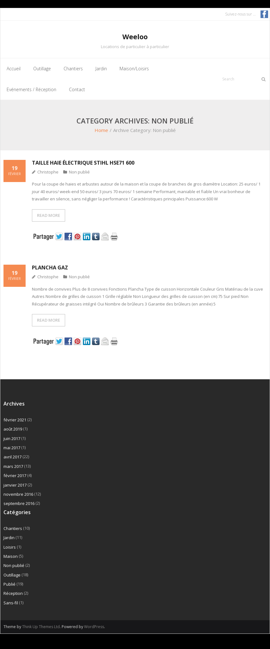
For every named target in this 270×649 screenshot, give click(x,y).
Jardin (9, 537)
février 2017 (14, 475)
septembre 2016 (18, 503)
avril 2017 (12, 457)
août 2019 (12, 429)
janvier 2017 (15, 485)
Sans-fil (10, 603)
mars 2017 (13, 466)
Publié (9, 584)
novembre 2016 (18, 494)
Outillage (12, 575)
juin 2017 (11, 438)
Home (101, 130)
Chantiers (12, 528)
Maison (10, 556)
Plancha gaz (50, 267)
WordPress (94, 626)
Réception (13, 593)
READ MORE (48, 215)
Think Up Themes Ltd (41, 626)
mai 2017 (11, 448)
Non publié (79, 172)
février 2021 (14, 420)
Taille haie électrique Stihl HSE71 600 (83, 162)
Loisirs (9, 547)
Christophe (47, 172)
